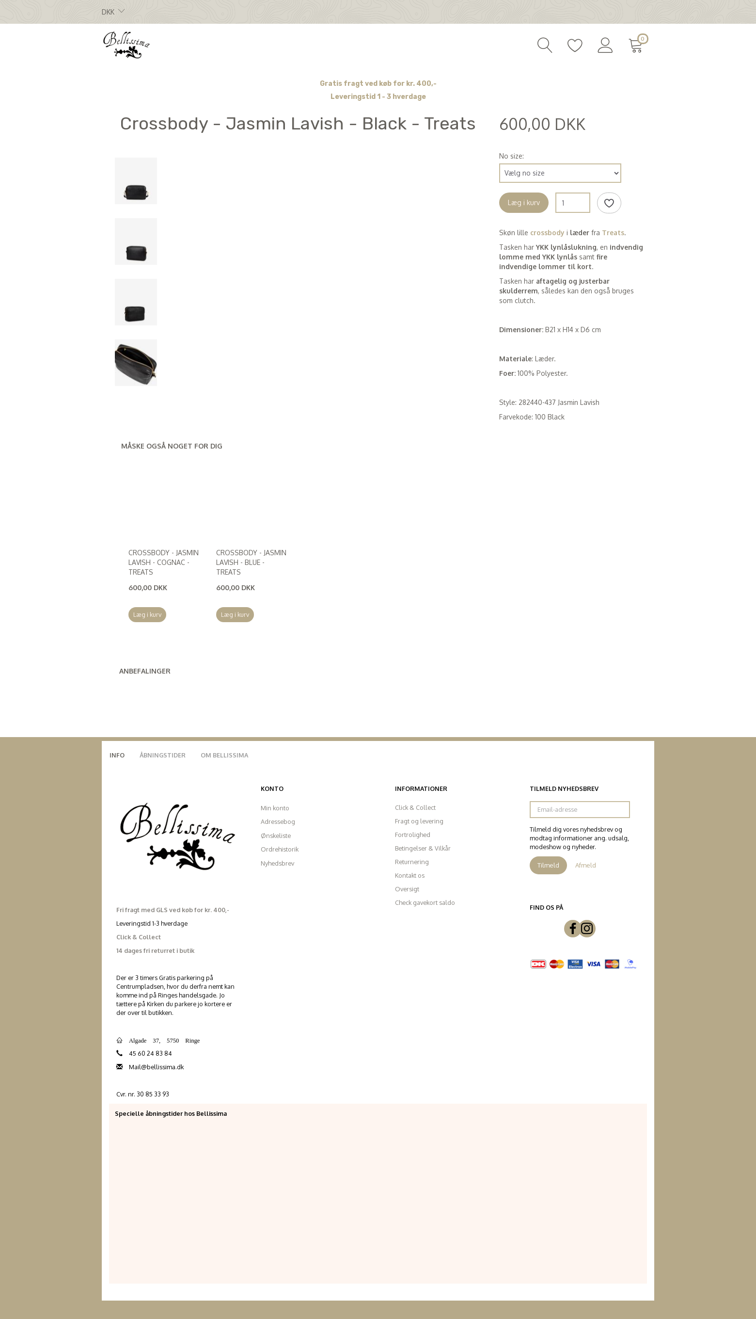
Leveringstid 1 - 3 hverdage (378, 97)
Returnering (412, 862)
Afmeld (585, 865)
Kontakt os (410, 875)
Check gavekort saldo (425, 902)
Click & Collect (415, 807)
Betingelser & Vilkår (423, 848)
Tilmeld (548, 865)
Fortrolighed (412, 834)
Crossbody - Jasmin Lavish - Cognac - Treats (163, 562)
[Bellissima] (126, 44)
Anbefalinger (145, 671)
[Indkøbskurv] (637, 44)
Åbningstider (163, 755)
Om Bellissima (224, 755)
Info (117, 755)
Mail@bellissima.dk (156, 1067)
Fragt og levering (419, 821)
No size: (511, 156)
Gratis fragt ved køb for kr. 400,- (378, 84)
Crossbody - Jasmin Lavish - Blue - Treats (251, 562)
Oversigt (407, 889)
